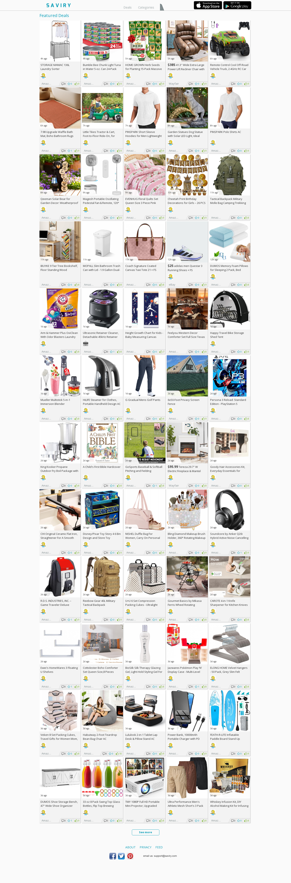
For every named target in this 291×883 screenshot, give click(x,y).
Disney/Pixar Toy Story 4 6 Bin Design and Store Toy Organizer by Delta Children (102, 538)
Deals (127, 7)
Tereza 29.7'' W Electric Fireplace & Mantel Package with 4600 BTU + (185, 471)
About (130, 847)
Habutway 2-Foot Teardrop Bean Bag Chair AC (100, 737)
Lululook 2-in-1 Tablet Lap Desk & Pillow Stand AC (141, 737)
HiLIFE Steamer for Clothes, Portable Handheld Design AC (102, 402)
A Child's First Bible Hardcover (102, 467)
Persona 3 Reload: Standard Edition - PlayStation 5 (228, 402)
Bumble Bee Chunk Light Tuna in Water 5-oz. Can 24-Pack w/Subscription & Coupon (102, 69)
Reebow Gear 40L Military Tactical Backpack (99, 603)
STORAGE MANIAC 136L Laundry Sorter (55, 67)
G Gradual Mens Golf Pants (142, 400)
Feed (159, 847)
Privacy (145, 847)
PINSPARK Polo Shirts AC (225, 132)
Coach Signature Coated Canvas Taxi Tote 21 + (140, 268)
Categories (146, 7)
